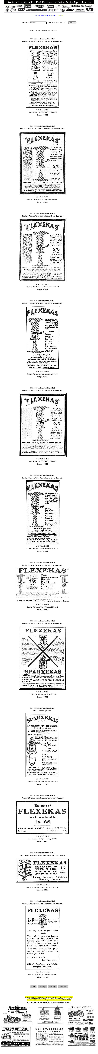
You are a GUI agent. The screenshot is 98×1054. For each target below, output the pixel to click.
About (43, 15)
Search (37, 15)
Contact (60, 15)
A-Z (55, 15)
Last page (52, 986)
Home (33, 986)
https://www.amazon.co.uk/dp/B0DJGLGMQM (58, 1000)
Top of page (63, 986)
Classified (49, 15)
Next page (42, 986)
